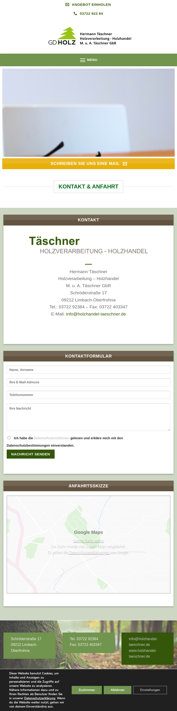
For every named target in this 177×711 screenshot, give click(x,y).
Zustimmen (87, 690)
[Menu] (88, 60)
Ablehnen (117, 690)
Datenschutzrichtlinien (51, 438)
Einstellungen (150, 690)
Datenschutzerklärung (39, 698)
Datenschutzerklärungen (89, 552)
